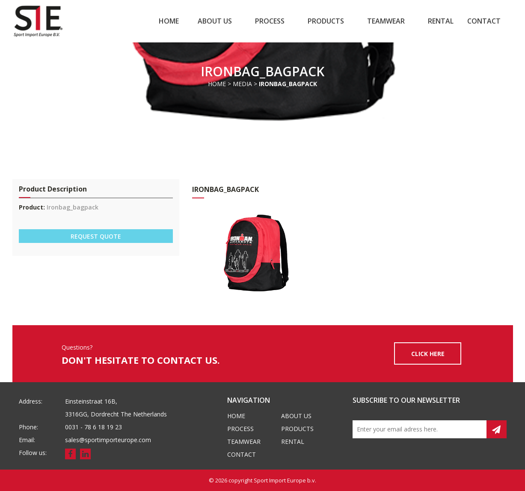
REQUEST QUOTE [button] (96, 236)
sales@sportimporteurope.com (108, 440)
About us (215, 21)
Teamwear (386, 21)
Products (326, 21)
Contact (484, 21)
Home (169, 21)
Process (270, 21)
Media (242, 84)
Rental (441, 21)
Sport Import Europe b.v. (285, 480)
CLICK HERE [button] (428, 354)
